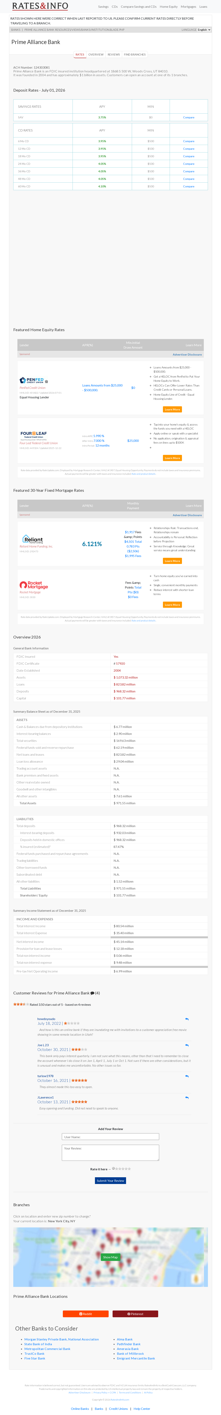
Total (137, 587)
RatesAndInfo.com (120, 1399)
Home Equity (169, 6)
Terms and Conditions (130, 1392)
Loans (203, 6)
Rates (80, 54)
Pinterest (135, 1314)
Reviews (114, 54)
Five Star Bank (34, 1358)
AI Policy (148, 1392)
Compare (188, 117)
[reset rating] (113, 1168)
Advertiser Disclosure (187, 354)
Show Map (110, 1257)
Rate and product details (144, 473)
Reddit (85, 1314)
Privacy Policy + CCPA (105, 1392)
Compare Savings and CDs (139, 6)
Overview (95, 54)
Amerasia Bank (128, 1349)
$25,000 (133, 440)
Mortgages (188, 6)
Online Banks (80, 1408)
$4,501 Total (133, 541)
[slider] (21, 1004)
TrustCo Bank (34, 1353)
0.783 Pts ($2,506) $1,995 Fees (133, 551)
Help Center (142, 1408)
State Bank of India (38, 1344)
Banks (15, 29)
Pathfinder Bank (129, 1344)
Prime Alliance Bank (39, 29)
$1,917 (130, 532)
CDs (115, 6)
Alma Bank (125, 1339)
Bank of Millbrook (130, 1353)
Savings (103, 6)
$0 (133, 387)
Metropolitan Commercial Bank (47, 1349)
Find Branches (135, 54)
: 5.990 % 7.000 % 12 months (96, 440)
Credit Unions (118, 1408)
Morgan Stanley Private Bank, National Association (61, 1339)
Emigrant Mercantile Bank (136, 1358)
